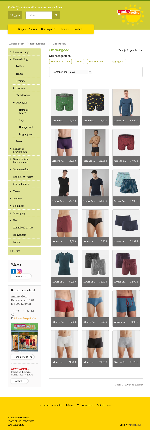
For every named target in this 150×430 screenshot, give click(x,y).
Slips (79, 61)
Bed (15, 220)
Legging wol (117, 61)
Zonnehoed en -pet (23, 227)
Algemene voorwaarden (51, 405)
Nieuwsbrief (20, 276)
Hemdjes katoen (60, 61)
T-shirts (20, 66)
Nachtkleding (23, 95)
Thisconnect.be (135, 425)
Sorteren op (60, 72)
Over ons (64, 29)
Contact (78, 29)
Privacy (69, 405)
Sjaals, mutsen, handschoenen (21, 161)
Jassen (19, 141)
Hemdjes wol (96, 61)
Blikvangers (19, 234)
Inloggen (15, 15)
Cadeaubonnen (21, 184)
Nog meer (18, 205)
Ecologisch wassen (23, 176)
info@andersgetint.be (25, 318)
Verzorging (19, 213)
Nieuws (33, 29)
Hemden (20, 80)
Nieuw (16, 242)
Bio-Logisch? (48, 29)
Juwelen (17, 198)
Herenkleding (20, 59)
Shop (21, 29)
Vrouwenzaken (21, 169)
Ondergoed (22, 102)
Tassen (16, 191)
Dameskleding (21, 52)
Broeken (20, 88)
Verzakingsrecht (85, 405)
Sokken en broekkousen (20, 150)
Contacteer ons (103, 405)
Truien (19, 73)
